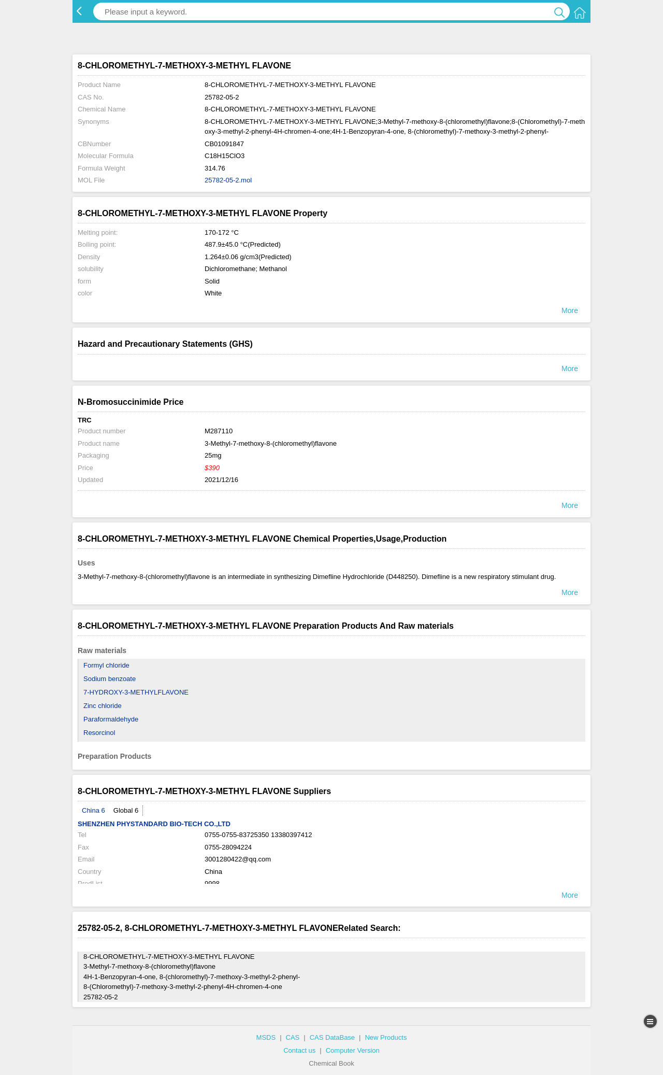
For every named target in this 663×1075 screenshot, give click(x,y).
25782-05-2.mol (228, 180)
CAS (293, 1037)
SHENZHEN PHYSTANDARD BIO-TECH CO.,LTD (154, 824)
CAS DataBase (332, 1037)
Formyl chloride (106, 665)
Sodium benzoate (109, 679)
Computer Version (353, 1050)
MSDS (266, 1037)
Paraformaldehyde (110, 719)
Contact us (299, 1050)
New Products (386, 1037)
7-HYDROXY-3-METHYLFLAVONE (136, 692)
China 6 (93, 810)
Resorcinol (99, 733)
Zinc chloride (102, 706)
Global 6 (125, 810)
